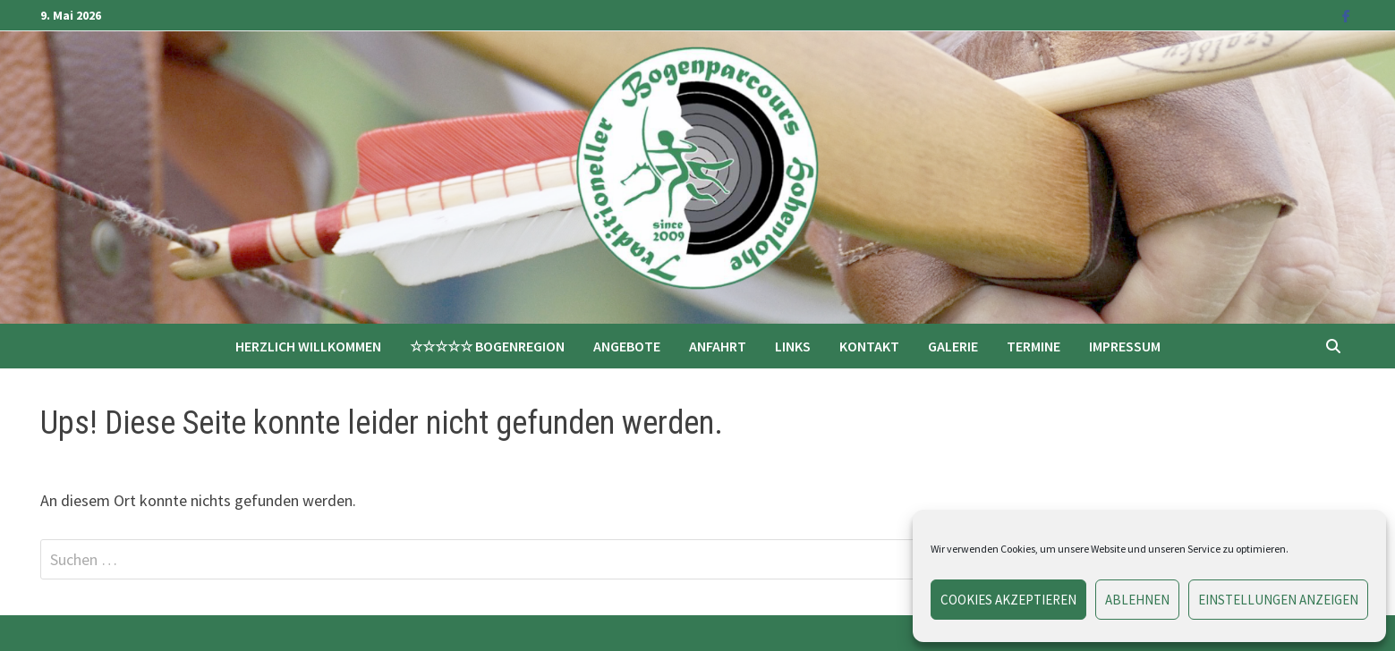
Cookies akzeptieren (1008, 599)
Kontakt (869, 346)
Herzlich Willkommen (308, 346)
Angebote (626, 346)
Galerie (953, 346)
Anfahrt (717, 346)
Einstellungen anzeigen (1278, 599)
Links (793, 346)
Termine (1033, 346)
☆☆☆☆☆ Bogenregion (487, 346)
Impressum (1125, 346)
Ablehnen (1137, 599)
